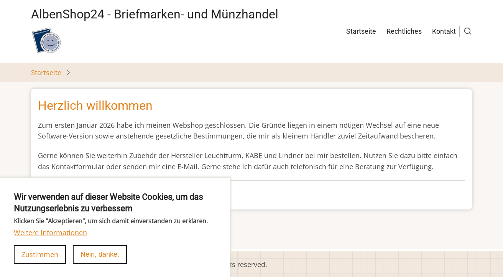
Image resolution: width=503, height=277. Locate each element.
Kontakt (444, 31)
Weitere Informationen (50, 239)
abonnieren (49, 235)
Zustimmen (39, 261)
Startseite (361, 31)
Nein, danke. (100, 261)
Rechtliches (404, 31)
